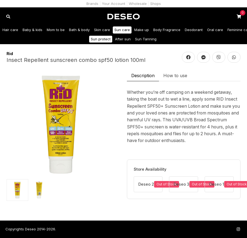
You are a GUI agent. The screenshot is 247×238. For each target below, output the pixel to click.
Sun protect (101, 39)
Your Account (113, 3)
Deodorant (194, 30)
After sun (123, 39)
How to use (175, 75)
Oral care (215, 30)
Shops (155, 3)
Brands (92, 3)
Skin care (102, 30)
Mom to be (56, 30)
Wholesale (138, 3)
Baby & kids (32, 30)
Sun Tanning (146, 39)
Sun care (122, 30)
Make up (141, 30)
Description (143, 75)
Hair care (10, 30)
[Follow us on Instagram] (238, 229)
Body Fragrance (166, 30)
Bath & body (79, 30)
